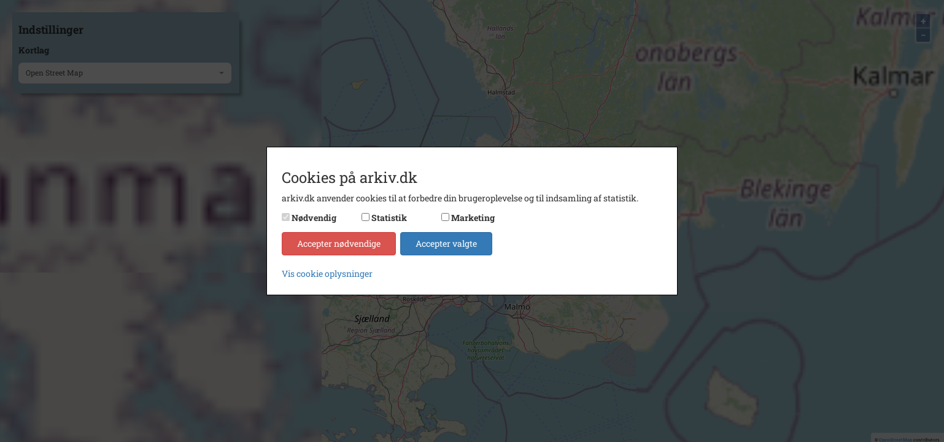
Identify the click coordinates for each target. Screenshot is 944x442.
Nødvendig (314, 217)
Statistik (389, 217)
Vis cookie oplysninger (327, 273)
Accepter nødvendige (339, 243)
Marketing (473, 217)
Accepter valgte (446, 243)
